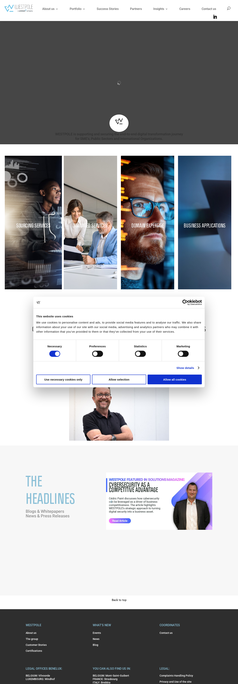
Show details (185, 367)
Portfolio (75, 9)
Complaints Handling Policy (176, 675)
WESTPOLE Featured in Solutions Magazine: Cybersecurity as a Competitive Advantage (158, 520)
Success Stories (108, 9)
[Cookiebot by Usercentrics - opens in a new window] (185, 302)
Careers (184, 9)
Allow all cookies (174, 379)
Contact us (209, 9)
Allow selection (119, 379)
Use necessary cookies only (63, 379)
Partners (136, 9)
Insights (158, 9)
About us (48, 9)
